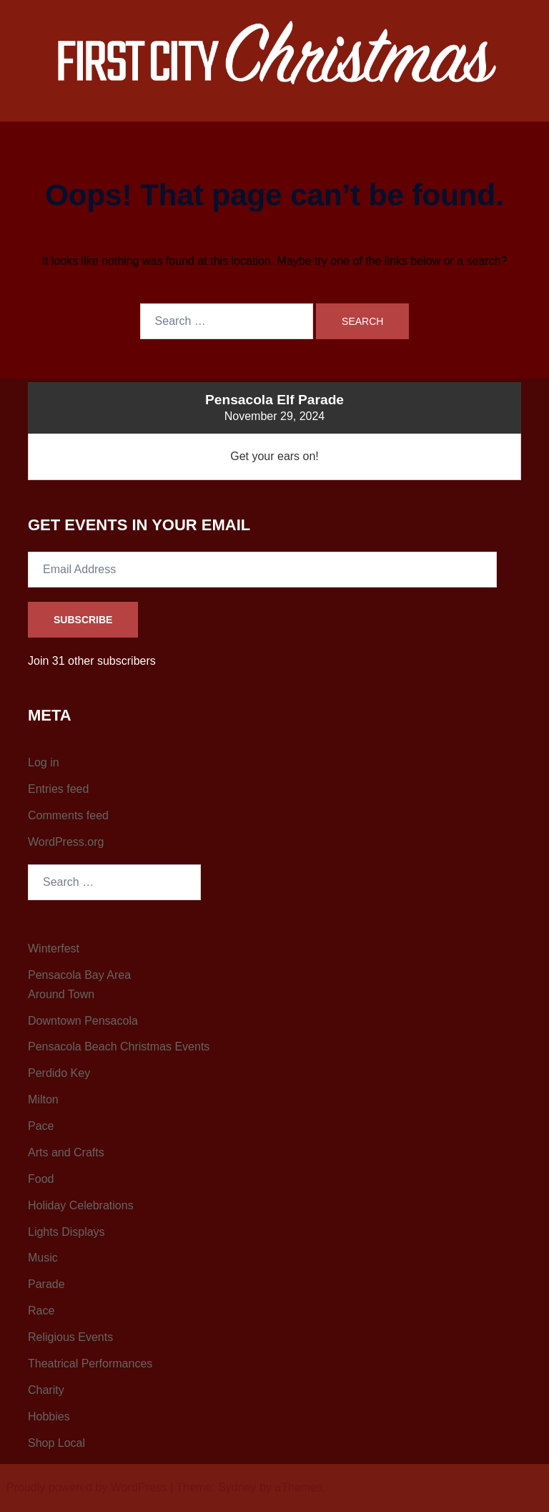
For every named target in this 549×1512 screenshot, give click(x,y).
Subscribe (83, 619)
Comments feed (68, 815)
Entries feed (58, 789)
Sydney (237, 1487)
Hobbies (49, 1416)
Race (41, 1310)
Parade (46, 1284)
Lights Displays (66, 1232)
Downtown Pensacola (83, 1021)
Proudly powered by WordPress (86, 1487)
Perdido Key (59, 1073)
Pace (41, 1126)
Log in (43, 762)
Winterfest (53, 948)
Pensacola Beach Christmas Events (118, 1046)
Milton (43, 1099)
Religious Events (70, 1337)
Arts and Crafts (66, 1152)
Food (41, 1179)
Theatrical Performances (90, 1363)
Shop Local (56, 1443)
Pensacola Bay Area (79, 975)
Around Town (61, 994)
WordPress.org (66, 842)
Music (43, 1258)
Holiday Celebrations (81, 1205)
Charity (46, 1390)
